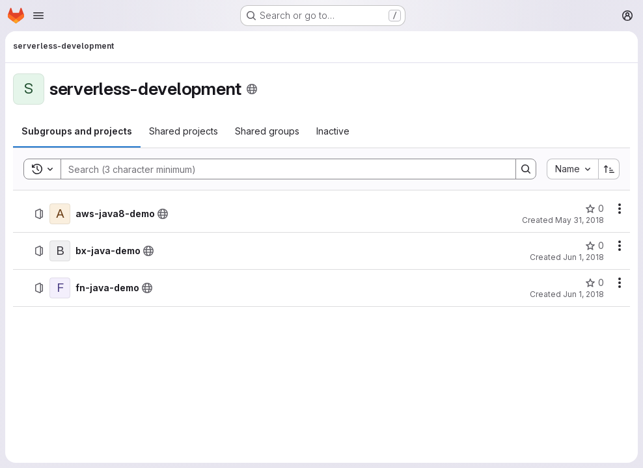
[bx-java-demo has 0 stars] (594, 245)
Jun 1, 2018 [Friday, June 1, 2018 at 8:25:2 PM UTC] (583, 294)
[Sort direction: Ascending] (609, 169)
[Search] (281, 169)
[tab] (77, 131)
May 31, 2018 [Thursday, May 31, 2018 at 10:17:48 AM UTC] (579, 220)
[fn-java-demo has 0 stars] (594, 283)
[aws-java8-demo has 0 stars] (594, 208)
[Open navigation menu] (38, 15)
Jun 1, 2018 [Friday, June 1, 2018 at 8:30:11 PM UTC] (583, 257)
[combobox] (572, 169)
